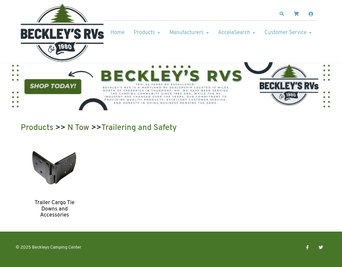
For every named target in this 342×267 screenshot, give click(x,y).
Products (144, 32)
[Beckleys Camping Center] (62, 32)
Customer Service (286, 32)
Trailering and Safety (139, 128)
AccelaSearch (234, 32)
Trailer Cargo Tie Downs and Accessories (54, 209)
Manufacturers (186, 32)
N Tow (78, 128)
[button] (282, 14)
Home (118, 32)
